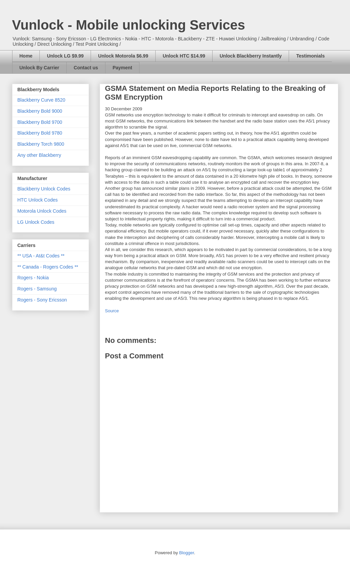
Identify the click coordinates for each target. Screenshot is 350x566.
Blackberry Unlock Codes (44, 188)
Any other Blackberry (39, 155)
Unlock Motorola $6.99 (123, 56)
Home (26, 56)
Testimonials (310, 56)
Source (112, 310)
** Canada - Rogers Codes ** (48, 267)
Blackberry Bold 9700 (40, 122)
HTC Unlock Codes (38, 200)
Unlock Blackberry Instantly (251, 56)
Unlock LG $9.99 (65, 56)
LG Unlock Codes (36, 222)
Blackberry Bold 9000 (40, 111)
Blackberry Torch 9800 (41, 144)
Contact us (86, 67)
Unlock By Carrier (39, 67)
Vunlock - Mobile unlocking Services (128, 24)
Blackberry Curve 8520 (41, 100)
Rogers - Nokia (33, 277)
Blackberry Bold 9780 (40, 133)
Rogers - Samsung (37, 288)
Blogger (186, 552)
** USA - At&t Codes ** (41, 255)
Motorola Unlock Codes (42, 211)
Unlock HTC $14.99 (184, 56)
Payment (122, 67)
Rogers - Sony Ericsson (42, 300)
